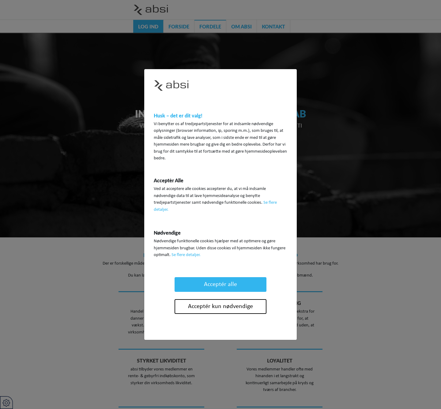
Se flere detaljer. (186, 255)
